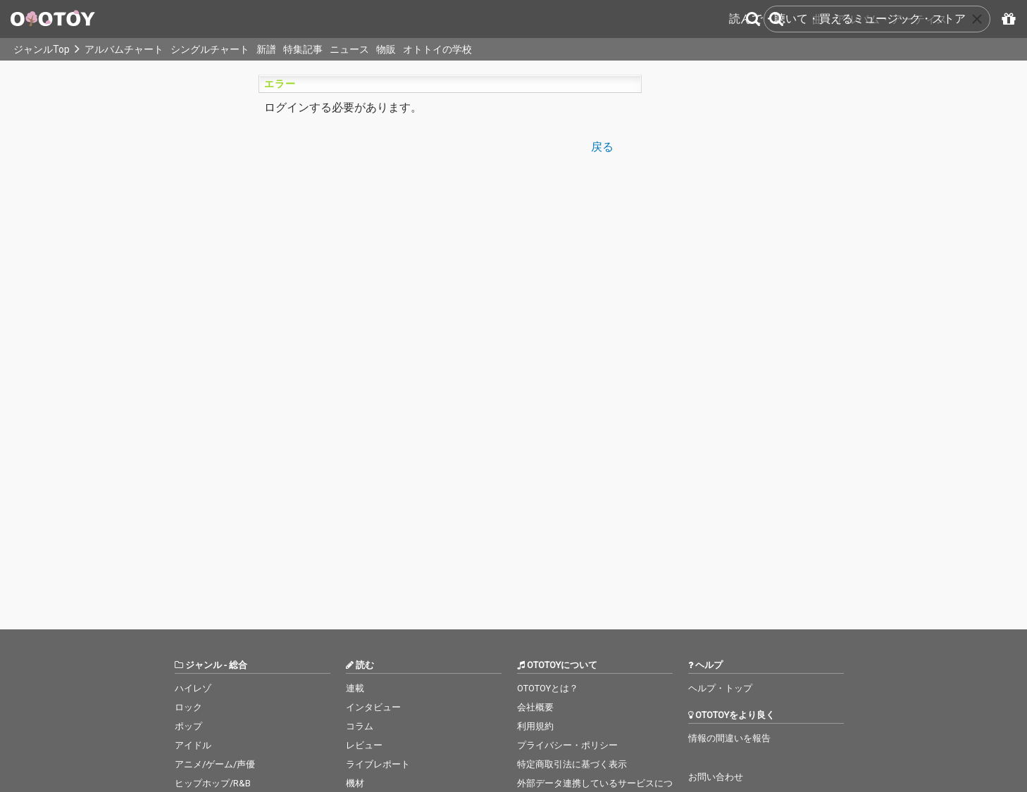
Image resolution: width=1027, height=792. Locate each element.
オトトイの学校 (437, 49)
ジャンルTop (41, 49)
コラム (359, 726)
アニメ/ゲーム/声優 (215, 764)
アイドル (193, 745)
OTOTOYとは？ (547, 688)
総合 (238, 665)
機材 (355, 783)
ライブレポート (378, 764)
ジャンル (203, 665)
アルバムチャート (124, 49)
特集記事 (303, 49)
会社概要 (535, 707)
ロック (188, 707)
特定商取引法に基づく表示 (572, 764)
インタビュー (373, 707)
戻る (602, 146)
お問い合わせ (715, 777)
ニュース (349, 49)
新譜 (266, 49)
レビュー (364, 745)
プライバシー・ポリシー (567, 745)
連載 (355, 688)
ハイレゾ (193, 688)
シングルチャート (209, 49)
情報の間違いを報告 (729, 738)
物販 (386, 49)
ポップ (188, 726)
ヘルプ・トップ (720, 688)
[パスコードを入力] (1006, 19)
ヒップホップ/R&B (213, 783)
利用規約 (535, 726)
